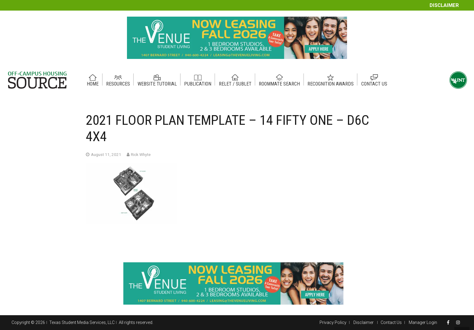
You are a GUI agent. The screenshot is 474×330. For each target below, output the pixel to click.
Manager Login (423, 322)
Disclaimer (444, 5)
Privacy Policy (333, 322)
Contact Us (391, 322)
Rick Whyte (141, 154)
